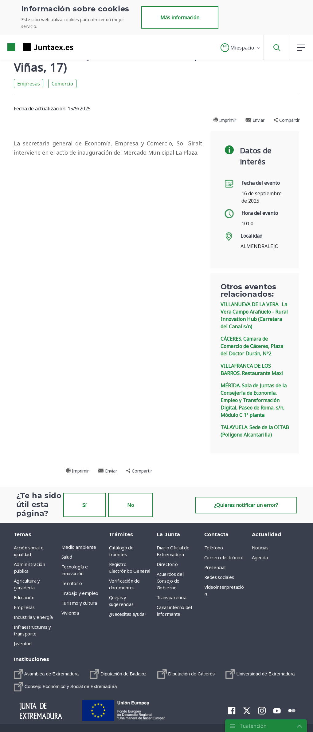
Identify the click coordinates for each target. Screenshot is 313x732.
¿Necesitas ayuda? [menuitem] (128, 614)
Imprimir (224, 120)
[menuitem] (46, 674)
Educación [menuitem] (24, 597)
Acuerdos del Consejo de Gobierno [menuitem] (170, 581)
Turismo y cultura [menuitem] (79, 603)
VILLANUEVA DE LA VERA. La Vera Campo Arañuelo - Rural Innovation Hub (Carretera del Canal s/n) (254, 315)
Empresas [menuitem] (24, 607)
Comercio (62, 83)
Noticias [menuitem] (260, 547)
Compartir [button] (286, 120)
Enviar (254, 120)
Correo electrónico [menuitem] (224, 557)
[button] (241, 48)
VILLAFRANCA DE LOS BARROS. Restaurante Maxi (252, 369)
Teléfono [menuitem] (213, 547)
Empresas (28, 83)
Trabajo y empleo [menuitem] (79, 593)
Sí (84, 505)
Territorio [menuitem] (71, 583)
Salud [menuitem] (66, 557)
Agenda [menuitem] (260, 557)
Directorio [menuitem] (167, 564)
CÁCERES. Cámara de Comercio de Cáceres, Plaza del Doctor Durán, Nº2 (252, 346)
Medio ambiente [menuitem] (78, 547)
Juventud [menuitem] (23, 643)
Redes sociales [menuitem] (219, 577)
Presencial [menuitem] (215, 567)
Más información (179, 17)
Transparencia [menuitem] (171, 597)
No (130, 505)
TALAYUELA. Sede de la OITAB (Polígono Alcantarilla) (255, 431)
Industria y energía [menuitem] (33, 617)
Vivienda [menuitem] (70, 613)
